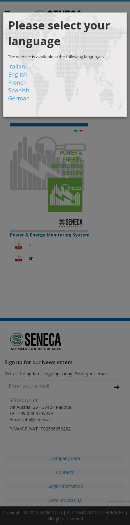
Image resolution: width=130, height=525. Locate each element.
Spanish (18, 90)
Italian (16, 66)
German (19, 98)
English (17, 74)
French (17, 82)
